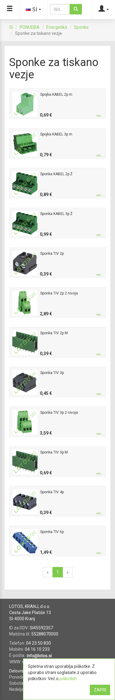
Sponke (81, 27)
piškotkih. (68, 678)
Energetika (56, 27)
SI (11, 27)
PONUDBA (30, 27)
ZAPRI (100, 689)
